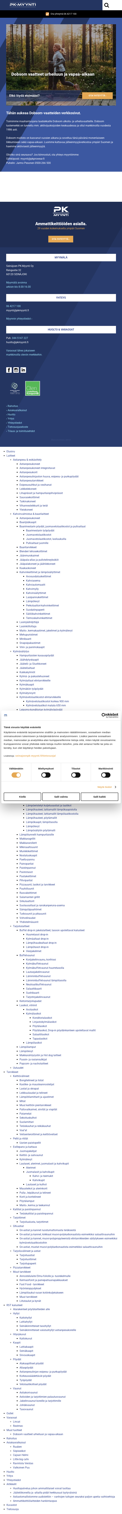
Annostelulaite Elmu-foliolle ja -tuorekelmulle (45, 1276)
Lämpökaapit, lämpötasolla (42, 822)
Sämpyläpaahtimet (30, 909)
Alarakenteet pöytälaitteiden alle (31, 1309)
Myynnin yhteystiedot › (19, 318)
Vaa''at (23, 1130)
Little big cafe (21, 1459)
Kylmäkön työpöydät (31, 688)
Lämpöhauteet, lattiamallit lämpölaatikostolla (52, 813)
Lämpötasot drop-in (37, 947)
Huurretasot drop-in (37, 934)
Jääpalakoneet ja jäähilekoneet (37, 563)
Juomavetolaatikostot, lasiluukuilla (46, 539)
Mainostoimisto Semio (61, 440)
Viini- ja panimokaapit (32, 647)
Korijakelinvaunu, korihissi (41, 959)
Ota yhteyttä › (97, 95)
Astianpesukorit (28, 472)
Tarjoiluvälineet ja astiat (27, 1251)
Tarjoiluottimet (28, 1259)
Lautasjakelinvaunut (37, 971)
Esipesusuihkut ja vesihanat (36, 484)
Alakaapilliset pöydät (32, 1363)
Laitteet (11, 455)
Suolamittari (27, 1122)
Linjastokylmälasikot (44, 1021)
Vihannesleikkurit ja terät (34, 505)
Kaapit (16, 1342)
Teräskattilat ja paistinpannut (36, 1213)
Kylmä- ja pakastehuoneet (34, 676)
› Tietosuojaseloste (17, 426)
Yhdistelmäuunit (29, 922)
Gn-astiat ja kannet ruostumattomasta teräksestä (48, 1230)
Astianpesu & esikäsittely (27, 459)
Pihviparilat (26, 880)
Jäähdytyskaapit (29, 659)
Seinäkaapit (26, 1350)
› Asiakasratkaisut (16, 410)
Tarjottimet (19, 1217)
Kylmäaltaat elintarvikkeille (35, 680)
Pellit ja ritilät (20, 1138)
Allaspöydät (26, 1367)
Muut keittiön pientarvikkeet (35, 1105)
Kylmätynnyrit (27, 693)
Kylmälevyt (26, 1159)
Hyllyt (16, 1313)
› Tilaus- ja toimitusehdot (20, 431)
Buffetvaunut (27, 955)
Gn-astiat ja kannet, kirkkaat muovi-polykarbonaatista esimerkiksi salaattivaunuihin (67, 1234)
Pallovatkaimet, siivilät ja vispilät (38, 1109)
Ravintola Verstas (23, 1463)
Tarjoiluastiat (27, 1255)
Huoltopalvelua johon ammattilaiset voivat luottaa (42, 1488)
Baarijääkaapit (28, 522)
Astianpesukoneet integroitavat (37, 468)
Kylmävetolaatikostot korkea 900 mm (47, 701)
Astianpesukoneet (30, 464)
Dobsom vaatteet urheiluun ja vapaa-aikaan (38, 1434)
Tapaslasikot (40, 1038)
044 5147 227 (20, 338)
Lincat (16, 1421)
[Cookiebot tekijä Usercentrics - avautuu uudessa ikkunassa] (104, 715)
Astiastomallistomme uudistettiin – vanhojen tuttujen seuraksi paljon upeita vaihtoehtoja (64, 1496)
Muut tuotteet (14, 1430)
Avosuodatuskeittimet (38, 576)
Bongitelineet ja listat (32, 1080)
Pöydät (17, 1359)
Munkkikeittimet (29, 851)
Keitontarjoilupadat (30, 1001)
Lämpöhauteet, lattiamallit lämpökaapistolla (51, 809)
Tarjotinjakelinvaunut (38, 997)
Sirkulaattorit (27, 901)
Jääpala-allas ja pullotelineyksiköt (39, 559)
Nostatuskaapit (28, 855)
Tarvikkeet (12, 1072)
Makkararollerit (28, 842)
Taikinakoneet (28, 501)
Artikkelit (11, 1484)
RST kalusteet (14, 1305)
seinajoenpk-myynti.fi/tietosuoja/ (35, 755)
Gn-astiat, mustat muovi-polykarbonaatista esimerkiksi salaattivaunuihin (61, 1246)
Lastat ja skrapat (29, 1088)
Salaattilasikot (41, 1034)
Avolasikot (32, 1009)
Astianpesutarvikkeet (31, 480)
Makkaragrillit (27, 838)
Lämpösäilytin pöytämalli (40, 830)
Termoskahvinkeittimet (39, 618)
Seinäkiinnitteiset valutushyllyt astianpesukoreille (48, 1330)
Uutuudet (18, 1067)
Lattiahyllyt (26, 1321)
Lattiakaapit (26, 1346)
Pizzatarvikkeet (21, 1267)
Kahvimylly (32, 588)
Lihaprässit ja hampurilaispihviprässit (41, 493)
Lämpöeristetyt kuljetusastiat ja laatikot (48, 805)
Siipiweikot (19, 1450)
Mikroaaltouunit (29, 847)
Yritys (10, 1475)
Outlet (10, 1413)
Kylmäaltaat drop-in (37, 938)
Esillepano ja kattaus (25, 1146)
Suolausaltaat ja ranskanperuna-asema (42, 905)
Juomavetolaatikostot (38, 534)
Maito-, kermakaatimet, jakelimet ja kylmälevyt (46, 630)
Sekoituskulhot (28, 1117)
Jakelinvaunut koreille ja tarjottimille (40, 1400)
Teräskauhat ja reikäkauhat (35, 1126)
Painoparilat (27, 863)
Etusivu (11, 451)
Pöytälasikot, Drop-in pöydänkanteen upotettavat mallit (64, 1030)
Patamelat (25, 1113)
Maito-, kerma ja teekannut (35, 1205)
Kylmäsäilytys (21, 651)
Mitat (23, 1101)
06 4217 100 (13, 306)
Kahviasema (33, 580)
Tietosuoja (13, 1509)
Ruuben (17, 1446)
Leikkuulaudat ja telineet (33, 1092)
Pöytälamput (27, 1201)
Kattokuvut (26, 1338)
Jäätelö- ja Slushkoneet (33, 663)
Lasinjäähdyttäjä (29, 622)
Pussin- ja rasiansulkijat (33, 1059)
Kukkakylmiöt (27, 672)
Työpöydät (26, 1380)
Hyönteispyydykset (30, 1288)
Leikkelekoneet (28, 488)
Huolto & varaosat (61, 329)
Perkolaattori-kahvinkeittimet (42, 605)
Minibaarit (25, 638)
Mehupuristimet (29, 634)
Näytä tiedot (105, 787)
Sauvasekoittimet (30, 497)
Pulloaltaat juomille (37, 543)
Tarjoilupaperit (28, 1263)
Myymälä (61, 257)
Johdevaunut (27, 1405)
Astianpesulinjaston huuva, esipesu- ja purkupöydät (49, 476)
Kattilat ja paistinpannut (27, 1209)
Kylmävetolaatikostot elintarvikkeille (40, 697)
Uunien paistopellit (30, 1142)
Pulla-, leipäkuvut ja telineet (35, 1192)
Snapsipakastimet (30, 642)
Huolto (10, 1471)
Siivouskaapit (27, 1355)
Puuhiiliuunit (27, 888)
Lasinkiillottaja (28, 626)
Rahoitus (12, 1438)
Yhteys (61, 297)
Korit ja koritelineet (30, 1196)
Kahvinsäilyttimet (36, 593)
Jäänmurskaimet (29, 555)
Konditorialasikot (42, 1017)
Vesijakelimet (33, 951)
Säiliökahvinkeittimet (38, 613)
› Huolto (10, 414)
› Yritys (10, 418)
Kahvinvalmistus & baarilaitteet (31, 513)
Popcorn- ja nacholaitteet (34, 1063)
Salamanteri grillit (30, 897)
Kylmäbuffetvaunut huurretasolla (45, 967)
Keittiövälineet (21, 1076)
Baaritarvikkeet (28, 547)
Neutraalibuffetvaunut (38, 984)
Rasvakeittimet (28, 892)
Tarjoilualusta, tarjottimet (34, 1221)
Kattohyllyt (26, 1317)
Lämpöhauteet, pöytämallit (41, 817)
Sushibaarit (32, 992)
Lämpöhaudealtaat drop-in (41, 942)
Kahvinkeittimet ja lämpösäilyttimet (40, 572)
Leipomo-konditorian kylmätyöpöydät (41, 709)
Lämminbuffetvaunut (38, 976)
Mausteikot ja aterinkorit (33, 1188)
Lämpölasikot (34, 1042)
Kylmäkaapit (27, 684)
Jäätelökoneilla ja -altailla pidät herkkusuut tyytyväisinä (45, 1492)
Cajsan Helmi (20, 1455)
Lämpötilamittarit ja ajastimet (37, 1096)
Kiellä (22, 796)
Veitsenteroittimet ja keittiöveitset (39, 1134)
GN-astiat (18, 1226)
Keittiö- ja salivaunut (31, 1155)
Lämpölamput (28, 1046)
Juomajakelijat (28, 1151)
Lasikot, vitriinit (28, 1005)
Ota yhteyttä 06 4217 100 (61, 14)
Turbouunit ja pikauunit (33, 913)
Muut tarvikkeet (22, 1271)
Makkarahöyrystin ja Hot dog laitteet (40, 1055)
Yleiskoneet (26, 509)
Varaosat (12, 1417)
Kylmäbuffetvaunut (37, 963)
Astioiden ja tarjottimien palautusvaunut (43, 1396)
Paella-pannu (27, 859)
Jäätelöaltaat (27, 668)
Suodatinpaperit (35, 609)
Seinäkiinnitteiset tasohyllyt (35, 1326)
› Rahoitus (12, 406)
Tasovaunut (26, 1409)
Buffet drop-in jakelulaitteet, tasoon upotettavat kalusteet (52, 930)
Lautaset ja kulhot (36, 1184)
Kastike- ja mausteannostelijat (37, 1084)
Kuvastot (12, 1505)
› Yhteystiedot (14, 422)
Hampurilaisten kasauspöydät (37, 655)
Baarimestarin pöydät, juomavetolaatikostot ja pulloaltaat (53, 526)
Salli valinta (61, 796)
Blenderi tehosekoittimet (33, 551)
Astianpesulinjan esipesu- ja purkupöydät (43, 1371)
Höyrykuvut (19, 1334)
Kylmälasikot (33, 1013)
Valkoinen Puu (21, 1467)
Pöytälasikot (40, 1026)
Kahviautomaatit (35, 584)
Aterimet (31, 1167)
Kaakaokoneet (28, 568)
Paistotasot (26, 872)
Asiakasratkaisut (16, 1442)
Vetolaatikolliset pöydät (33, 1384)
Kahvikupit (39, 1180)
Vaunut (17, 1388)
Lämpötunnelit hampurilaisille (37, 834)
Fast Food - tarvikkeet (32, 1284)
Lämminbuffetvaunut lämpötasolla (46, 980)
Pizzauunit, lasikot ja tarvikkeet (37, 884)
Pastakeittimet (28, 876)
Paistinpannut (28, 867)
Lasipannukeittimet (37, 597)
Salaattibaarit (34, 988)
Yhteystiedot (14, 1480)
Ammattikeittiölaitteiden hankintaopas (35, 1500)
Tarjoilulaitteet (21, 926)
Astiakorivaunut (29, 1392)
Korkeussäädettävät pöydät (35, 1375)
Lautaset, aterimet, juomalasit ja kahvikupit (44, 1163)
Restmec (18, 1425)
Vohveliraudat (27, 917)
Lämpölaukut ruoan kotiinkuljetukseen (41, 1292)
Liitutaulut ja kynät (30, 1300)
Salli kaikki (99, 796)
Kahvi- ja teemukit (43, 1176)
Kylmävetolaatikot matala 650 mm (46, 705)
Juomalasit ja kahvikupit (40, 1171)
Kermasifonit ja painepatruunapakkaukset (44, 1280)
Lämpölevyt (33, 601)
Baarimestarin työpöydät (40, 530)
